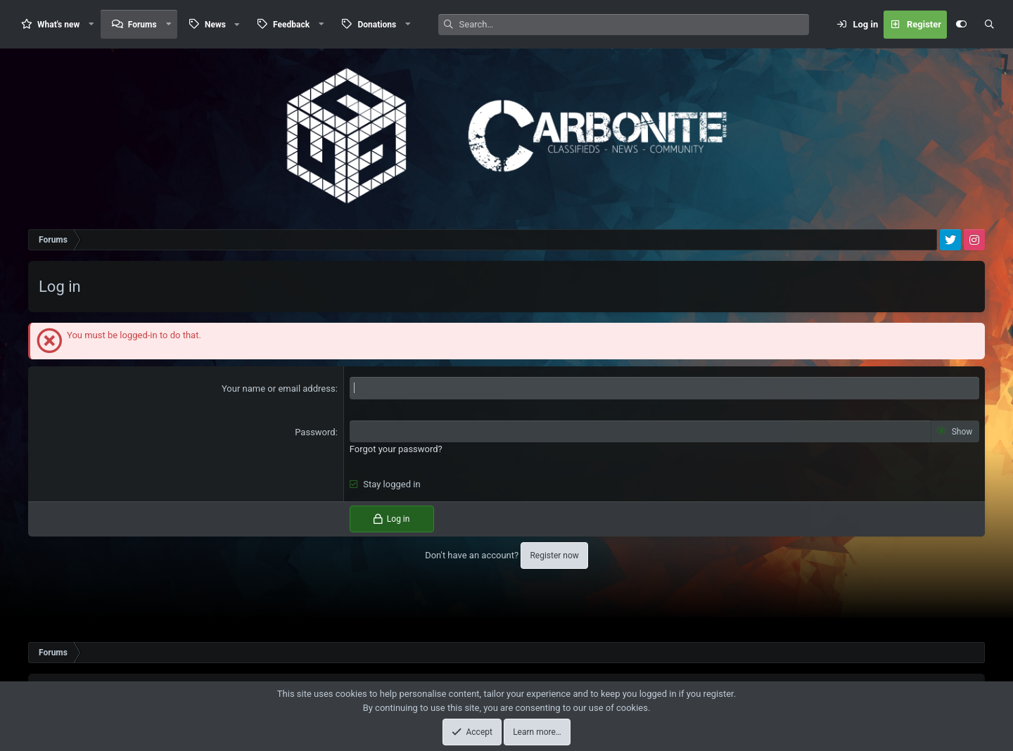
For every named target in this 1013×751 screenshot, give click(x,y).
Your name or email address (279, 388)
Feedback (291, 25)
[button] (91, 24)
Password (315, 432)
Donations (376, 25)
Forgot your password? (396, 449)
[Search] (634, 24)
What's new (58, 25)
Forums (142, 25)
